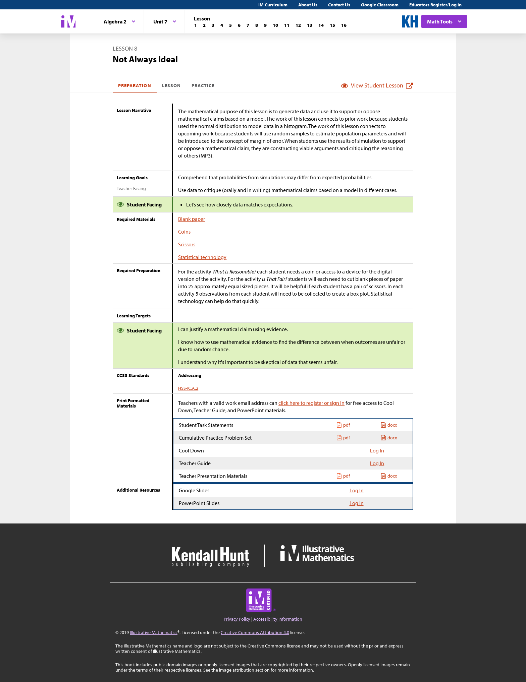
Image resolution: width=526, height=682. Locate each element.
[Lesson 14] (321, 25)
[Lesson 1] (195, 25)
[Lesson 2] (204, 25)
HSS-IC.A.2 (188, 388)
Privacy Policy (237, 619)
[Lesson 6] (239, 25)
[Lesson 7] (248, 25)
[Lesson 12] (298, 25)
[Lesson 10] (275, 25)
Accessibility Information (277, 619)
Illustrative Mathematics (153, 632)
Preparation (134, 85)
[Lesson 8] (256, 25)
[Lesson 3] (213, 25)
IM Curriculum (272, 5)
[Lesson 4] (221, 25)
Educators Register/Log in (435, 5)
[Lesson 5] (230, 25)
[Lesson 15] (332, 25)
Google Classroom (380, 5)
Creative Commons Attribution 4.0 (255, 632)
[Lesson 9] (265, 25)
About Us (307, 5)
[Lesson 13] (309, 25)
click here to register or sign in (311, 402)
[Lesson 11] (287, 25)
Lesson (171, 85)
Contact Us (339, 5)
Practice (203, 85)
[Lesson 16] (344, 25)
